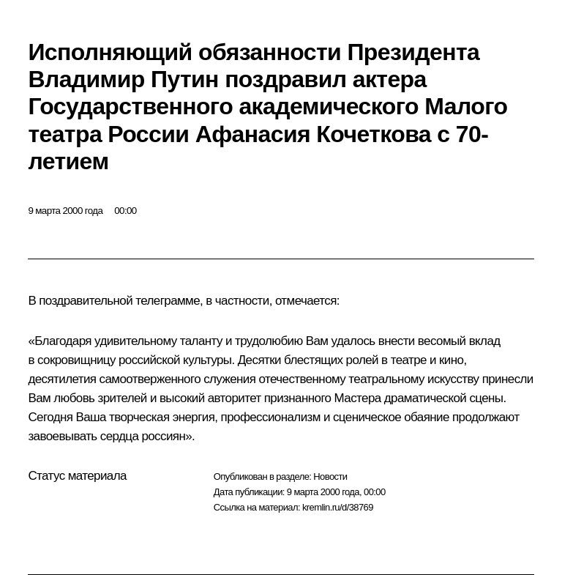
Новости (330, 476)
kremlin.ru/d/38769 (337, 507)
